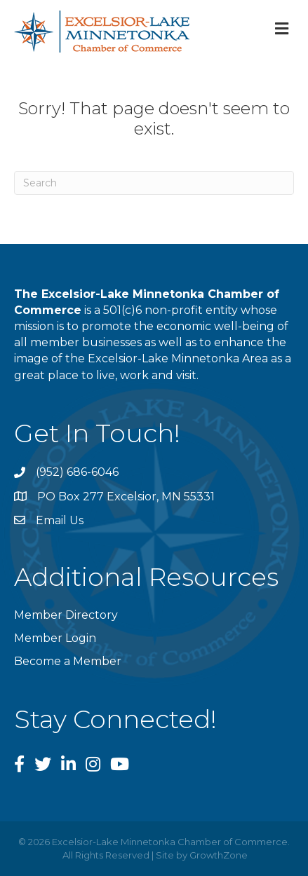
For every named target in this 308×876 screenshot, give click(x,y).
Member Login (55, 638)
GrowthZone (218, 855)
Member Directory (66, 615)
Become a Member (67, 661)
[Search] (154, 183)
